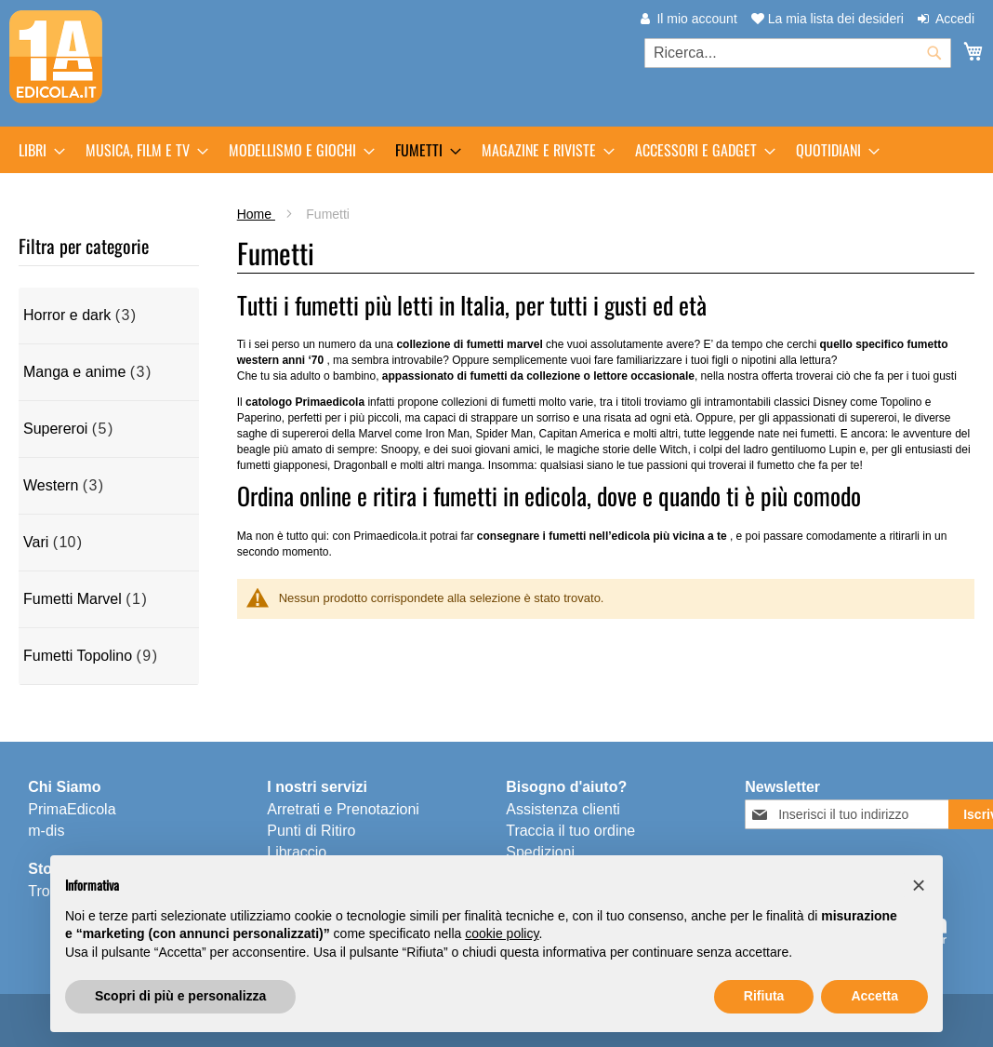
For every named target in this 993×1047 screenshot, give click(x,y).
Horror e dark (67, 315)
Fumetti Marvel (72, 599)
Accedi (954, 18)
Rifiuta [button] (764, 995)
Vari (35, 542)
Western (50, 485)
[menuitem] (36, 150)
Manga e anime (74, 372)
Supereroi (55, 428)
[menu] (496, 150)
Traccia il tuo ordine (570, 831)
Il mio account (696, 18)
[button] (918, 885)
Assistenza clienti (563, 809)
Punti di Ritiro (311, 831)
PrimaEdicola (71, 809)
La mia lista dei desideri (827, 18)
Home (256, 214)
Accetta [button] (874, 995)
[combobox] (797, 53)
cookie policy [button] (501, 933)
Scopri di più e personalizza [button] (180, 995)
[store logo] (55, 56)
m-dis (46, 831)
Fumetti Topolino (77, 656)
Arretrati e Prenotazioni (343, 809)
